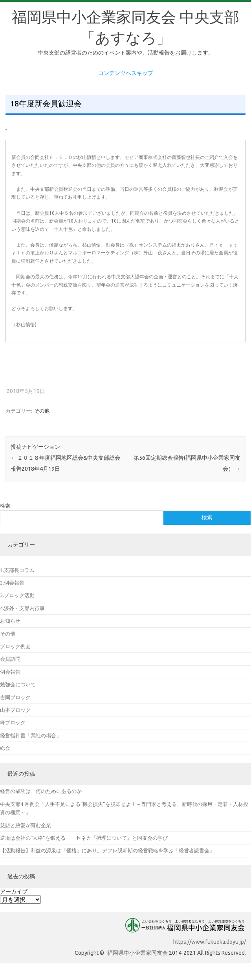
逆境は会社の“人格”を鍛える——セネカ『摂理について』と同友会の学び (84, 838)
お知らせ (10, 620)
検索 (5, 505)
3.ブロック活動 (17, 595)
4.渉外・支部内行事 (22, 608)
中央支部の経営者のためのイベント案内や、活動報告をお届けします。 (126, 52)
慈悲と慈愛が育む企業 (25, 825)
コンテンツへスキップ (125, 73)
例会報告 (10, 671)
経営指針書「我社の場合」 (30, 735)
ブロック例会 (15, 646)
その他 (41, 410)
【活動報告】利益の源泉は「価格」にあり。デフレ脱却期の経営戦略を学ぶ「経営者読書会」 (107, 850)
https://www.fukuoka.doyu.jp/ (209, 942)
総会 (5, 748)
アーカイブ (13, 891)
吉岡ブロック (15, 697)
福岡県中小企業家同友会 (137, 953)
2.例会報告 (12, 582)
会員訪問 (10, 658)
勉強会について (18, 684)
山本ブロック (15, 710)
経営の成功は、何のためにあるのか (41, 791)
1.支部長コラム (17, 570)
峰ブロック (13, 722)
